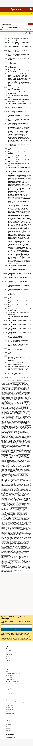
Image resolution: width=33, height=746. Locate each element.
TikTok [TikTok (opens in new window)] (7, 726)
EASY (5, 99)
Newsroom (9, 660)
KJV (6, 160)
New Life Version (20, 514)
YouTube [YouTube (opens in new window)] (8, 730)
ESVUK (5, 111)
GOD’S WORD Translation (8, 435)
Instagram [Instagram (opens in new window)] (9, 722)
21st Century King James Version (9, 380)
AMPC (5, 50)
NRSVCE (5, 328)
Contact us (9, 677)
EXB (6, 115)
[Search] (30, 24)
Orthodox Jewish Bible (6, 545)
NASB (5, 277)
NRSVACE (4, 324)
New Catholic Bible (14, 493)
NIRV (5, 297)
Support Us (9, 662)
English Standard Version (12, 418)
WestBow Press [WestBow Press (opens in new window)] (10, 709)
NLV (6, 312)
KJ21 (6, 38)
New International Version (20, 503)
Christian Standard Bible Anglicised (14, 398)
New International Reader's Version (14, 500)
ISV (6, 152)
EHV (6, 103)
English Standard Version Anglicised (13, 422)
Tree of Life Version (13, 560)
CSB (6, 58)
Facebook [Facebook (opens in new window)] (8, 720)
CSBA (5, 62)
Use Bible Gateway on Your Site (14, 673)
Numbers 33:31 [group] (6, 33)
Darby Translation (24, 406)
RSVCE (5, 348)
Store (7, 656)
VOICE (5, 356)
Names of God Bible (23, 473)
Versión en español (11, 737)
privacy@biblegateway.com (25, 639)
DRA (6, 92)
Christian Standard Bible (12, 393)
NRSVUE (5, 332)
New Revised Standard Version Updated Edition (12, 540)
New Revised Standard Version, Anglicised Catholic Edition (15, 528)
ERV (6, 95)
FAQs (7, 669)
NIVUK (5, 305)
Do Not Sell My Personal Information (16, 683)
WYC (6, 366)
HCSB (5, 144)
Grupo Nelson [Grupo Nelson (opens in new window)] (9, 704)
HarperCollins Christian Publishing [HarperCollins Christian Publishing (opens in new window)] (15, 702)
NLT (6, 316)
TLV (6, 352)
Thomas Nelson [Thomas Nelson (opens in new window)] (10, 707)
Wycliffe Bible (27, 569)
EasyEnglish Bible (12, 412)
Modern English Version (7, 470)
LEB (6, 171)
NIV (6, 301)
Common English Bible (23, 399)
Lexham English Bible (6, 462)
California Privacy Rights (13, 681)
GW (6, 123)
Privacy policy (10, 679)
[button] (31, 9)
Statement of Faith (11, 652)
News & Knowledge (11, 651)
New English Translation (7, 498)
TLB (6, 175)
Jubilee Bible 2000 (23, 451)
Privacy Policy (9, 639)
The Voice (3, 565)
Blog (7, 658)
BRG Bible (25, 388)
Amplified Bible (5, 384)
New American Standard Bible (12, 487)
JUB (6, 156)
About (7, 649)
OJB (6, 336)
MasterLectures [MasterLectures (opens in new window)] (10, 713)
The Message (26, 468)
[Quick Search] (14, 24)
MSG (6, 205)
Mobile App (9, 654)
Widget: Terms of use (11, 689)
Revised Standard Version (12, 548)
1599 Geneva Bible (20, 427)
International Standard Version (8, 449)
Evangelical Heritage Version (8, 416)
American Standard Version (18, 382)
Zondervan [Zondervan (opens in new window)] (9, 711)
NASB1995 (4, 281)
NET (6, 293)
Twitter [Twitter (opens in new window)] (8, 728)
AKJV (6, 163)
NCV (6, 289)
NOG (5, 269)
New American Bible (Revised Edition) (19, 475)
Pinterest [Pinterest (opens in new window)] (8, 724)
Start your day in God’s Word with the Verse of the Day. (17, 13)
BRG (6, 54)
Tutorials (8, 671)
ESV (6, 107)
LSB (6, 167)
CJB (6, 70)
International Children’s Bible (16, 445)
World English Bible (15, 567)
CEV (6, 74)
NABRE (5, 273)
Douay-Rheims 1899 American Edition (17, 408)
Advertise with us (10, 675)
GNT (6, 127)
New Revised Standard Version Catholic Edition (16, 534)
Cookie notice (9, 685)
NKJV (5, 309)
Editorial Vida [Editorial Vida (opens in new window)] (9, 705)
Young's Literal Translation (22, 570)
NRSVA (5, 320)
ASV (6, 42)
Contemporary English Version (13, 403)
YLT (6, 373)
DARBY (5, 88)
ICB (6, 148)
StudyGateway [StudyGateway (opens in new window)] (10, 698)
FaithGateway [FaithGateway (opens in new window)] (9, 696)
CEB (6, 66)
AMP (6, 46)
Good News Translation (14, 437)
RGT (6, 340)
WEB (6, 362)
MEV (6, 265)
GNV (6, 119)
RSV (6, 344)
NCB (6, 285)
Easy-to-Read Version (6, 411)
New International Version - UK (18, 507)
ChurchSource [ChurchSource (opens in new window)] (9, 700)
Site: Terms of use (10, 687)
